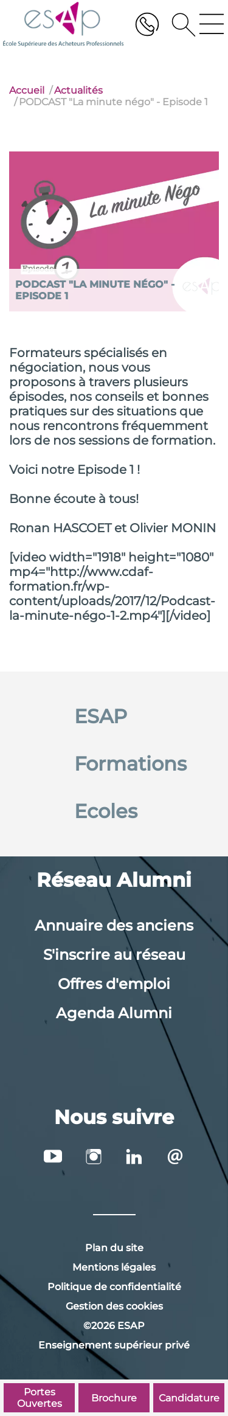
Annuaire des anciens (114, 925)
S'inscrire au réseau (114, 954)
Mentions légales (114, 1267)
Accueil (26, 90)
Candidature (189, 1398)
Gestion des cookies (114, 1306)
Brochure (114, 1398)
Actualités (78, 90)
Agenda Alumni (114, 1013)
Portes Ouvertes (39, 1397)
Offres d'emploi (114, 984)
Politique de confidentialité (114, 1287)
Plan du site (114, 1248)
